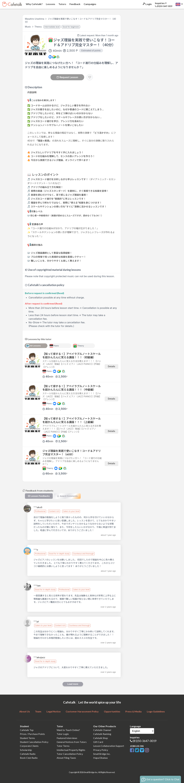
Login (147, 4)
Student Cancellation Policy (34, 741)
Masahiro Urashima (34, 19)
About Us (24, 711)
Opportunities (112, 711)
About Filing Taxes (66, 757)
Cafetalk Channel (102, 730)
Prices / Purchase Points (32, 733)
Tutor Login (63, 733)
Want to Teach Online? (68, 730)
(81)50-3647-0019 (145, 741)
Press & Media (133, 711)
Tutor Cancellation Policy (70, 753)
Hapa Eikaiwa (100, 757)
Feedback (74, 4)
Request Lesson (67, 77)
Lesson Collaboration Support (108, 745)
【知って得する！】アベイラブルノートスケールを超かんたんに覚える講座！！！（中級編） (71, 388)
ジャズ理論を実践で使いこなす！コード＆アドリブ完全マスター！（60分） (71, 452)
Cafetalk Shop (100, 738)
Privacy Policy (100, 749)
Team (38, 711)
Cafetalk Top (27, 730)
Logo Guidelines (156, 711)
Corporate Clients (29, 745)
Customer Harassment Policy (82, 711)
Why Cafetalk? (34, 4)
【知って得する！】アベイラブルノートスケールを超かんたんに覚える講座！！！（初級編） (71, 355)
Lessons (50, 4)
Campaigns (89, 4)
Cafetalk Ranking (102, 733)
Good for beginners (71, 27)
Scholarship (26, 749)
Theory (38, 26)
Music (28, 26)
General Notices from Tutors (72, 741)
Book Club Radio (29, 757)
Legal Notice (54, 711)
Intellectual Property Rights (71, 749)
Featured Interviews (67, 738)
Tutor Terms (63, 745)
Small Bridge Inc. (101, 753)
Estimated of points (91, 50)
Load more (72, 684)
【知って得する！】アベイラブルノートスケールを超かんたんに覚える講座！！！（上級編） (71, 420)
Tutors (62, 4)
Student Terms (27, 738)
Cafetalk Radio (28, 753)
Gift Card (98, 741)
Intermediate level (52, 27)
